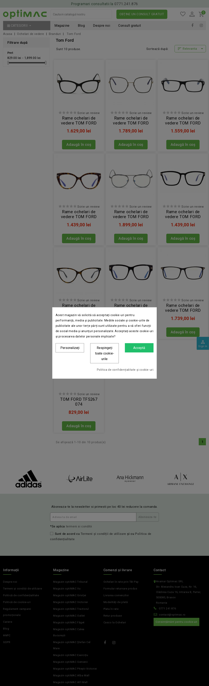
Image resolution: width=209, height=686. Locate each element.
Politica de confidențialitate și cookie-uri (125, 369)
